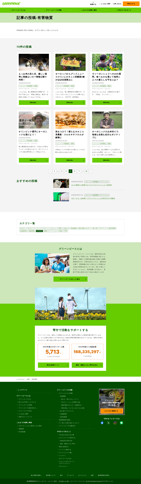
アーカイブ (70, 475)
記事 (28, 379)
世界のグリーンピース (25, 417)
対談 (60, 228)
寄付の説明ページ (53, 365)
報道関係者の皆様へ (65, 420)
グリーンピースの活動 (54, 10)
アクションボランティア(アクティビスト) (66, 462)
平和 (65, 231)
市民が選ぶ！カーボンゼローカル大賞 (72, 408)
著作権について (51, 475)
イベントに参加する (65, 449)
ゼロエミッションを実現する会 (70, 402)
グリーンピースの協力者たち (27, 408)
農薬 (36, 86)
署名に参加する (64, 446)
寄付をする (131, 3)
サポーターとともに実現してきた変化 (30, 426)
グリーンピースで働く (66, 452)
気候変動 (95, 195)
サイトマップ (82, 475)
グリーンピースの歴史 (25, 405)
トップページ (21, 379)
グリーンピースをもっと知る (70, 279)
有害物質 (29, 86)
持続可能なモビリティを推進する (71, 405)
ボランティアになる (65, 458)
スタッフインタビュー (50, 228)
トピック (22, 86)
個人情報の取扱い (36, 475)
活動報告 (21, 428)
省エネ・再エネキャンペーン (70, 399)
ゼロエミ (23, 228)
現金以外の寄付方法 (66, 440)
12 (86, 171)
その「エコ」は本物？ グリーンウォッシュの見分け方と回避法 (93, 198)
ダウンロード (63, 466)
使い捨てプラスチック (100, 228)
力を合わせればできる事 (66, 435)
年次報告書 (22, 431)
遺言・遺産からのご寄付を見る (87, 365)
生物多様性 (23, 231)
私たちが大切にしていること (27, 402)
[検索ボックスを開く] (93, 4)
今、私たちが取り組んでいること (69, 423)
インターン (62, 455)
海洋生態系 (112, 228)
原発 (60, 231)
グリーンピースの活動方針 (67, 426)
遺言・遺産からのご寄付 (67, 443)
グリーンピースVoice (25, 411)
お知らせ (66, 228)
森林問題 (32, 231)
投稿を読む (33, 102)
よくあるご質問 (105, 3)
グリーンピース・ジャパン (28, 88)
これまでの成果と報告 (89, 10)
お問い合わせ (117, 3)
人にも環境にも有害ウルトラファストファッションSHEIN (91, 185)
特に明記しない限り (64, 481)
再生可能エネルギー (85, 228)
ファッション (104, 181)
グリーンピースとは (19, 10)
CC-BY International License (93, 481)
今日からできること (124, 10)
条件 (61, 475)
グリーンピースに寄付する (67, 437)
